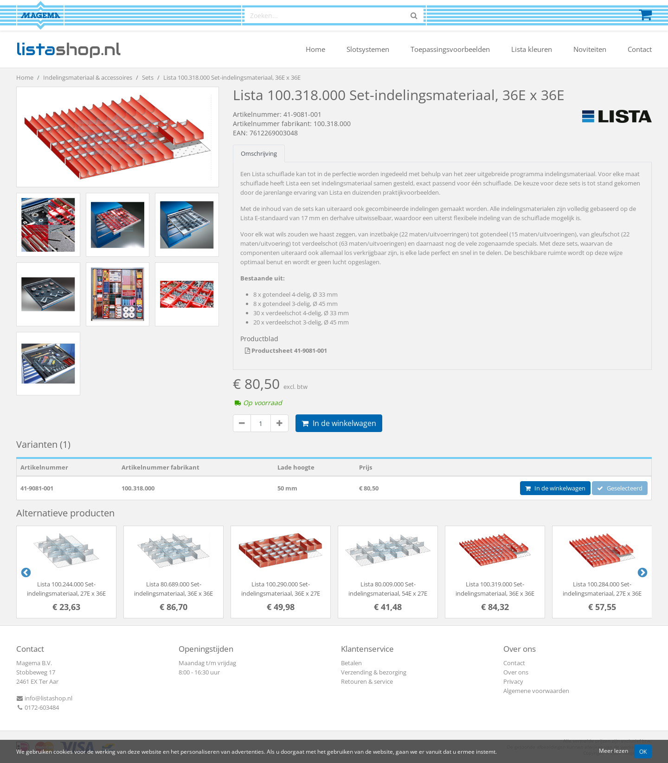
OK (643, 751)
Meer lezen (613, 750)
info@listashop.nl (44, 698)
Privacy (513, 681)
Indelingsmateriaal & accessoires (87, 77)
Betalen (351, 663)
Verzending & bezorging (373, 672)
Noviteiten (589, 49)
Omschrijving (259, 153)
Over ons (515, 672)
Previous (25, 572)
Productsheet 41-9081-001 (286, 350)
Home (315, 49)
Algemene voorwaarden (536, 691)
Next (641, 572)
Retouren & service (367, 681)
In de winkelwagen (339, 423)
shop (68, 49)
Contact (640, 49)
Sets (148, 77)
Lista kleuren (531, 49)
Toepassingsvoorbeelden (450, 49)
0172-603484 (37, 707)
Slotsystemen (368, 49)
